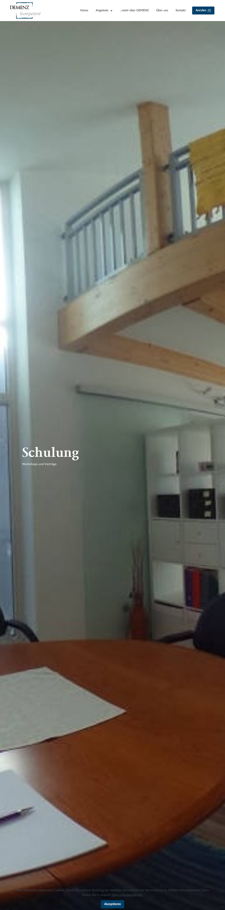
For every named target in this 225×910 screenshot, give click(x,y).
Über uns (162, 10)
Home (84, 10)
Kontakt (181, 10)
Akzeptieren (112, 904)
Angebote (102, 10)
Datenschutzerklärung (127, 895)
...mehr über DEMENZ (134, 10)
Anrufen (203, 10)
